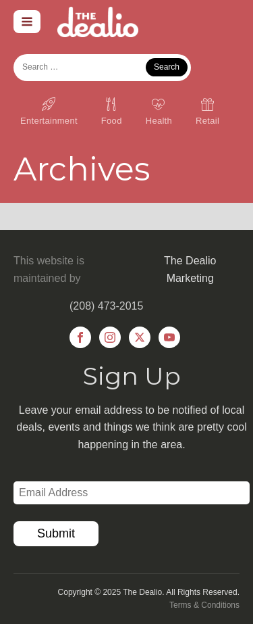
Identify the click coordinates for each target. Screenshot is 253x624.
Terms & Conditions (204, 605)
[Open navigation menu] (27, 21)
